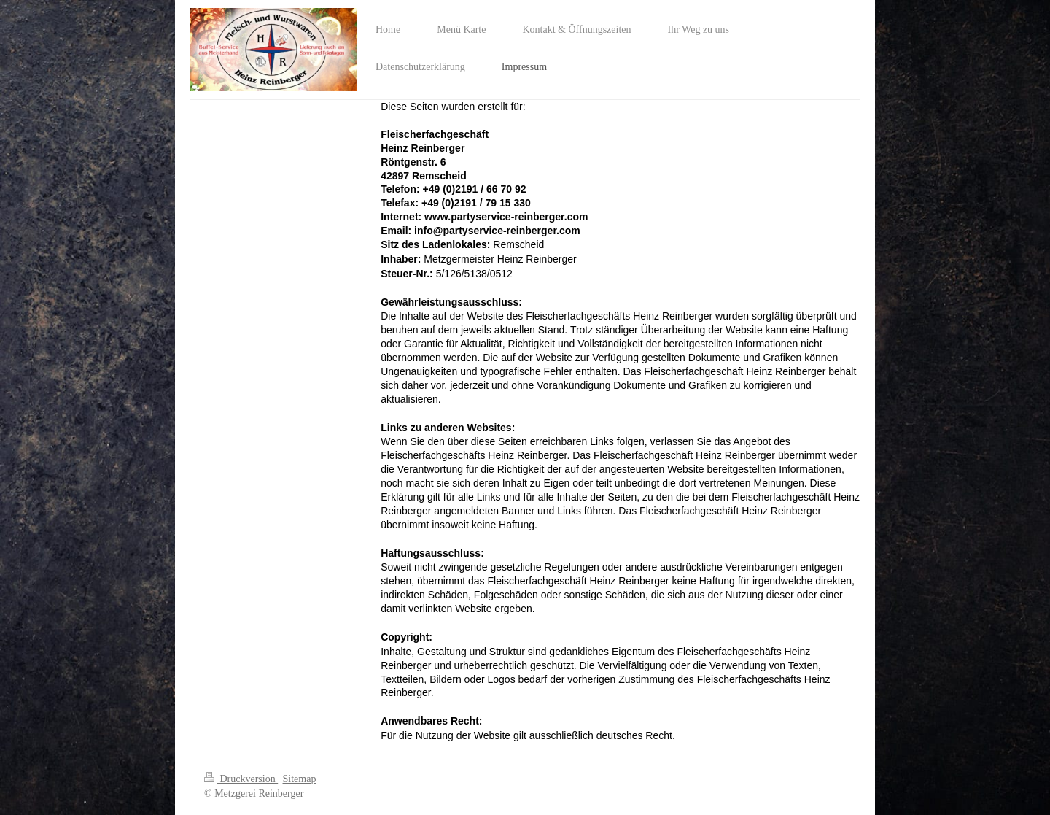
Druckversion (241, 778)
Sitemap (299, 778)
